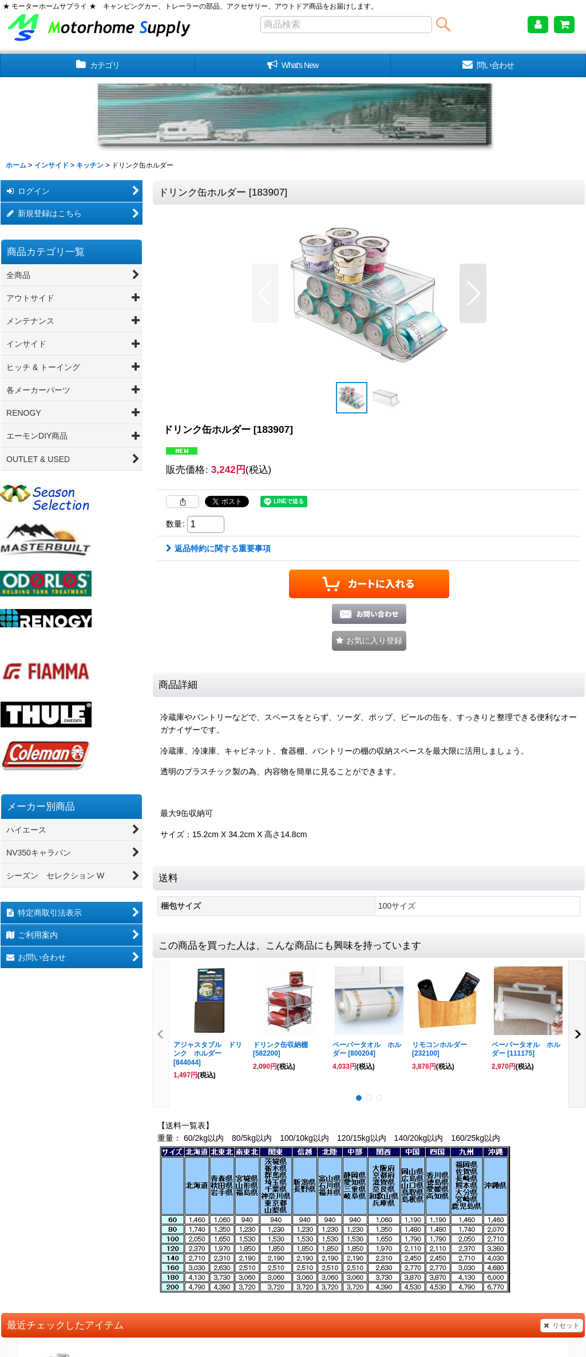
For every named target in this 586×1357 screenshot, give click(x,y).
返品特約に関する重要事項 (218, 548)
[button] (265, 293)
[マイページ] (538, 24)
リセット (562, 1325)
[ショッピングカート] (564, 24)
